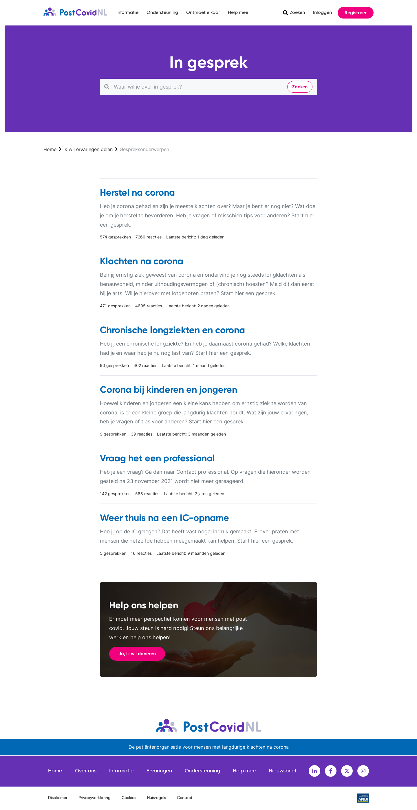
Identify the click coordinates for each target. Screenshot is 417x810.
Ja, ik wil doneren (137, 653)
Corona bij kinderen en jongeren (168, 389)
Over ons (85, 771)
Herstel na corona (137, 192)
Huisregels (156, 798)
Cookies (129, 798)
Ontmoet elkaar (203, 12)
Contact (184, 798)
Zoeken (297, 12)
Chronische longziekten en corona (172, 329)
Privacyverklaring (94, 798)
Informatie (127, 12)
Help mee (238, 12)
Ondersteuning (162, 12)
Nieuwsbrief (283, 771)
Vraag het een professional (157, 458)
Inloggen (322, 12)
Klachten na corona (141, 261)
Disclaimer (57, 798)
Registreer (356, 12)
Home (49, 149)
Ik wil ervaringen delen (88, 149)
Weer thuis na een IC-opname (164, 517)
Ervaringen (159, 771)
